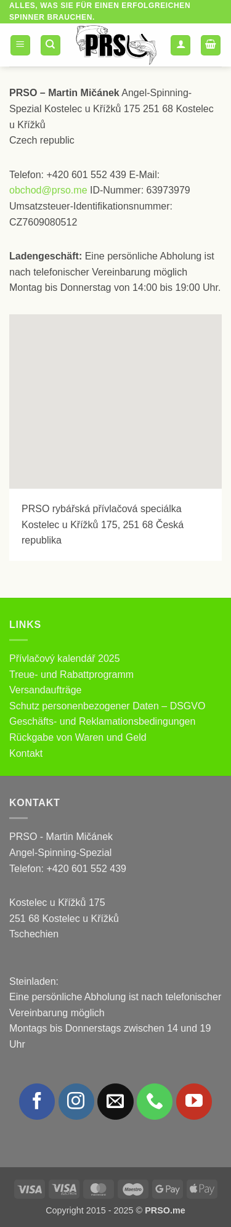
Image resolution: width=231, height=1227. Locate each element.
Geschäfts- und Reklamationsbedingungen (102, 721)
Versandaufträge (45, 690)
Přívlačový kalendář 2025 (64, 658)
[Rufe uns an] (154, 1101)
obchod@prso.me (48, 190)
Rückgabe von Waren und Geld (78, 737)
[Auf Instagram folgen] (76, 1101)
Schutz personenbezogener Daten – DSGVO (107, 706)
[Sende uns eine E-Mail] (115, 1101)
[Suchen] (50, 45)
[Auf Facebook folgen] (37, 1101)
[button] (20, 45)
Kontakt (26, 753)
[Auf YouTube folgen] (194, 1101)
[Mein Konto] (180, 45)
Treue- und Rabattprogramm (71, 674)
